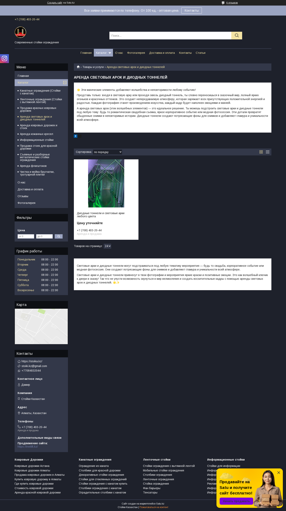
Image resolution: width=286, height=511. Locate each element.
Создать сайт (54, 2)
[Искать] (236, 35)
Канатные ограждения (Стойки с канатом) (40, 92)
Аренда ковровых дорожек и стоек (38, 127)
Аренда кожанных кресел (36, 134)
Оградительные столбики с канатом (102, 492)
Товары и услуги (93, 67)
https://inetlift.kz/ (28, 446)
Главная (86, 52)
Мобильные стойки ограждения (163, 470)
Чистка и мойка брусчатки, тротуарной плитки (37, 173)
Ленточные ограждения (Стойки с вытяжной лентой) (41, 101)
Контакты (191, 10)
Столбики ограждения (157, 474)
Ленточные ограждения (158, 479)
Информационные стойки (37, 139)
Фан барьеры (151, 488)
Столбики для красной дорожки (99, 470)
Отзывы (23, 196)
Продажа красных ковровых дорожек (38, 109)
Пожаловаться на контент (153, 507)
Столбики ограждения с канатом (100, 488)
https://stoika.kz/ (32, 361)
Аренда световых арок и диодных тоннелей (36, 118)
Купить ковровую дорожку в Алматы (38, 479)
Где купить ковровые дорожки (34, 483)
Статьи (200, 52)
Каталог (101, 52)
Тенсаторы (150, 492)
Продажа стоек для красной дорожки (38, 147)
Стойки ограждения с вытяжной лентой (169, 465)
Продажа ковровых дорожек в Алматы (40, 474)
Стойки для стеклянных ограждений (103, 479)
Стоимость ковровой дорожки (34, 488)
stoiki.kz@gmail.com (34, 366)
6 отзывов (232, 2)
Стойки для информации (223, 465)
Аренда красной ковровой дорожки (38, 492)
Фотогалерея (136, 52)
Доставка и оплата (162, 52)
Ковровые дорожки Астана (32, 465)
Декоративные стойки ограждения (101, 474)
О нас (119, 52)
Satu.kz (160, 503)
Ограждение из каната (94, 465)
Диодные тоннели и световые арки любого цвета (100, 215)
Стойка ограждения (156, 483)
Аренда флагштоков (33, 165)
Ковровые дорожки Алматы (32, 470)
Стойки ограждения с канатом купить (103, 483)
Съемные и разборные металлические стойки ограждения (35, 157)
